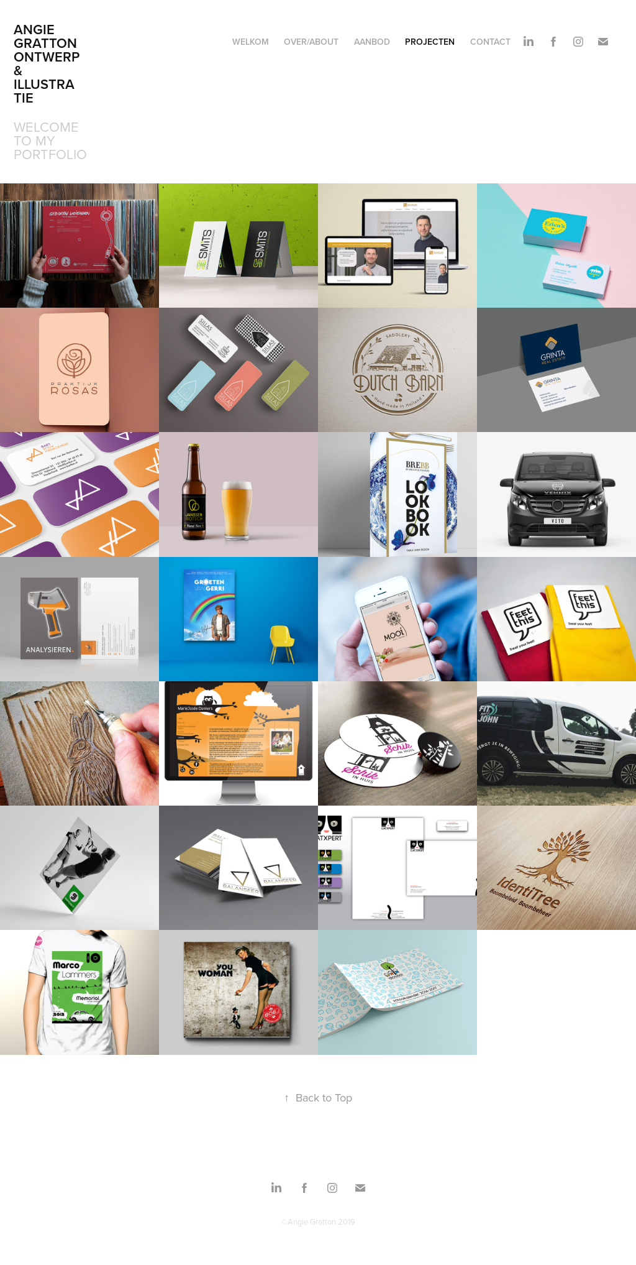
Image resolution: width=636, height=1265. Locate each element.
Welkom (250, 41)
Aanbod (372, 41)
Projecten (430, 41)
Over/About (311, 41)
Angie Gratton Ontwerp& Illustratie (47, 63)
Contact (490, 41)
